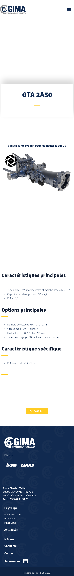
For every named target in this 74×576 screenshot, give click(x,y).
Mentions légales (30, 572)
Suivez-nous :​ (13, 561)
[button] (69, 9)
